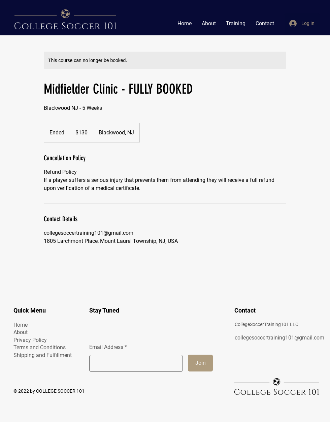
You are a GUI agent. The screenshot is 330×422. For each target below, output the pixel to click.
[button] (236, 23)
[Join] (200, 363)
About (20, 332)
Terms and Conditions (39, 347)
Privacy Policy (30, 340)
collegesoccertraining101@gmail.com (279, 337)
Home (20, 325)
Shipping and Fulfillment (42, 355)
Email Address (106, 347)
